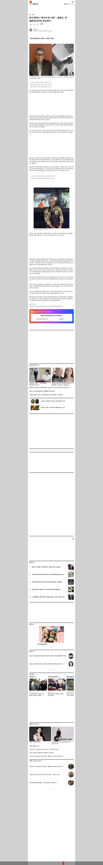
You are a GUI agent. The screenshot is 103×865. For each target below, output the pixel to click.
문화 (30, 14)
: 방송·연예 (34, 724)
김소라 (34, 29)
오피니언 (31, 651)
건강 (33, 14)
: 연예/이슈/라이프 (35, 761)
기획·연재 (31, 674)
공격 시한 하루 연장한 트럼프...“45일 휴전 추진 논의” (43, 176)
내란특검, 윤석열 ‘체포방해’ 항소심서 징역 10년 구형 (43, 178)
